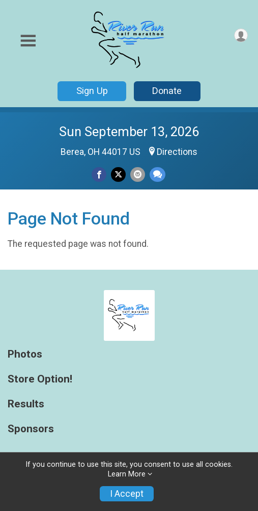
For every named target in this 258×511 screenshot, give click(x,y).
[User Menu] (241, 35)
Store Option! (40, 379)
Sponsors (31, 429)
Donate (167, 90)
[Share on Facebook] (99, 174)
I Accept (127, 494)
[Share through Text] (157, 174)
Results (26, 404)
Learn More (127, 474)
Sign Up (92, 90)
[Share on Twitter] (118, 174)
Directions (177, 152)
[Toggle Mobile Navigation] (28, 40)
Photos (25, 354)
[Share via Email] (137, 174)
